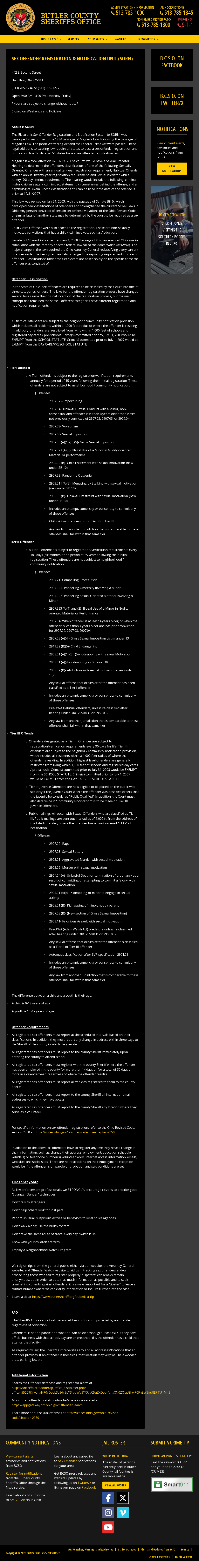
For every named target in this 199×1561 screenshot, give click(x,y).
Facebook (89, 1487)
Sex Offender (67, 1461)
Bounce (185, 1549)
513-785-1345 (176, 13)
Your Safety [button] (96, 39)
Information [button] (147, 39)
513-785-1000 (128, 13)
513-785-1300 (153, 25)
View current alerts (170, 143)
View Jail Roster (115, 1485)
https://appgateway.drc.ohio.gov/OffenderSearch (47, 1405)
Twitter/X (84, 1483)
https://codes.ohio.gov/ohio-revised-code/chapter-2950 (74, 1132)
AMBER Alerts (20, 1500)
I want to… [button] (121, 39)
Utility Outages (127, 1549)
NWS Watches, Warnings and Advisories (90, 1549)
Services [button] (73, 39)
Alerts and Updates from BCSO (158, 1549)
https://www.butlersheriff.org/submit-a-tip (63, 1297)
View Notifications (172, 168)
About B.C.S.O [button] (50, 39)
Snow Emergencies (159, 1556)
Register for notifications (24, 1473)
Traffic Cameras (183, 1556)
